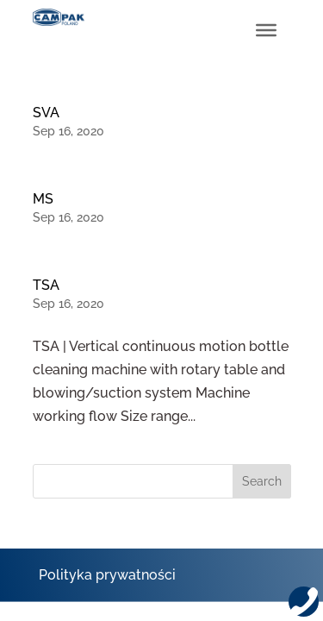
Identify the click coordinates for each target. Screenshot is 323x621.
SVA (46, 112)
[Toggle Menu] (266, 30)
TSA (46, 285)
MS (43, 199)
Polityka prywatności (107, 575)
